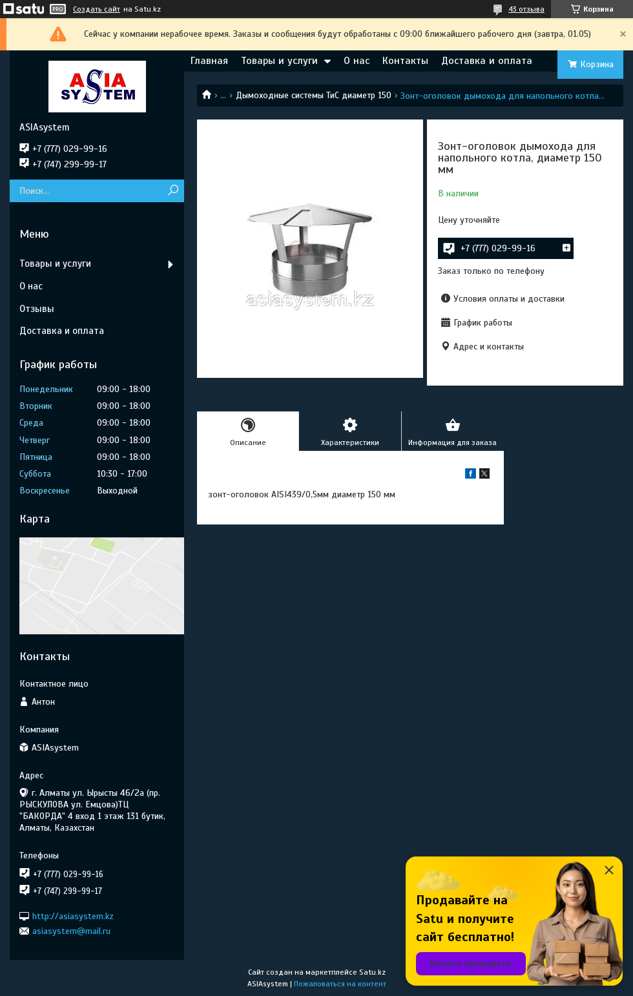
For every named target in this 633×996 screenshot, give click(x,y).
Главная (209, 60)
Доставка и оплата (486, 60)
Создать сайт (96, 9)
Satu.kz (372, 972)
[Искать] (172, 191)
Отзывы (36, 309)
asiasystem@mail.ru (71, 931)
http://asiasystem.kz (73, 915)
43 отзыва (526, 9)
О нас (356, 60)
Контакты (405, 60)
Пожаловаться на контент (340, 983)
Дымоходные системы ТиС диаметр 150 (313, 95)
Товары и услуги (279, 60)
